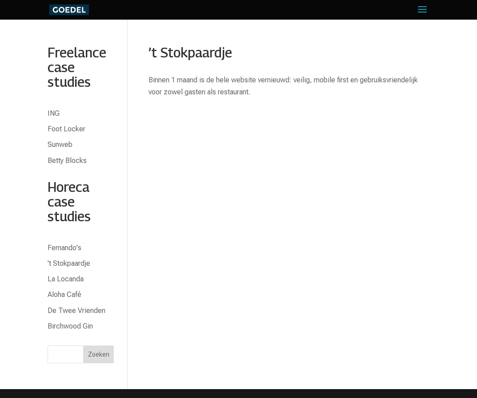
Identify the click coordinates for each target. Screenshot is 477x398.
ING (54, 113)
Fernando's (64, 248)
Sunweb (60, 144)
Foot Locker (66, 129)
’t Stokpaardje (190, 53)
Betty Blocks (67, 160)
